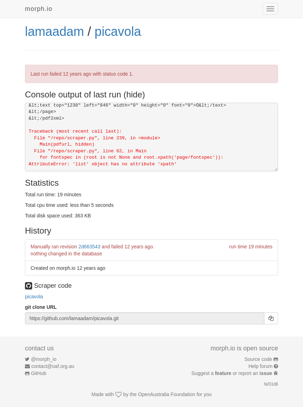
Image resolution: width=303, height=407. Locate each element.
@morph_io (44, 359)
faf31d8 (271, 384)
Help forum (260, 366)
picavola (118, 31)
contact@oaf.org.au (52, 366)
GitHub (38, 373)
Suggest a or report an (232, 373)
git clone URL (41, 307)
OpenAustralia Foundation (166, 394)
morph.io (38, 8)
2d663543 (89, 246)
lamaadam (54, 31)
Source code (258, 359)
